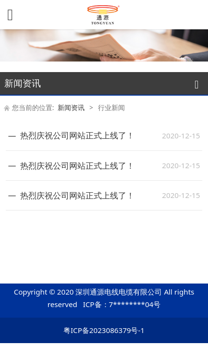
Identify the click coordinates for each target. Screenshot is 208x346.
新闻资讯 (71, 107)
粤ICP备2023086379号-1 (104, 330)
